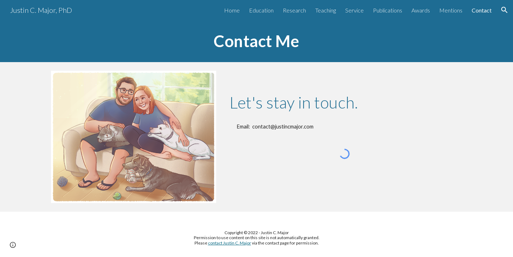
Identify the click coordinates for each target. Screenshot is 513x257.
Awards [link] (420, 10)
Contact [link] (482, 10)
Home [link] (232, 10)
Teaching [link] (325, 10)
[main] (256, 41)
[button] (504, 10)
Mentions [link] (450, 10)
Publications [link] (387, 10)
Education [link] (261, 10)
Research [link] (294, 10)
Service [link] (354, 10)
